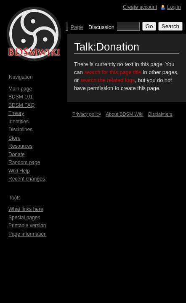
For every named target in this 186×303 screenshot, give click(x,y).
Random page (24, 162)
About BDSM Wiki (124, 114)
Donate (16, 154)
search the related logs (107, 80)
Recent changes (26, 179)
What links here (25, 209)
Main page (20, 89)
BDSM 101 (20, 97)
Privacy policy (86, 114)
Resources (20, 146)
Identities (18, 122)
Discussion (101, 27)
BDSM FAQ (21, 105)
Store (14, 138)
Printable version (27, 226)
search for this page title (112, 72)
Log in (174, 7)
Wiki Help (19, 171)
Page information (27, 234)
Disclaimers (160, 114)
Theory (16, 113)
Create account (140, 7)
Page (76, 27)
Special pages (24, 218)
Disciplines (20, 130)
